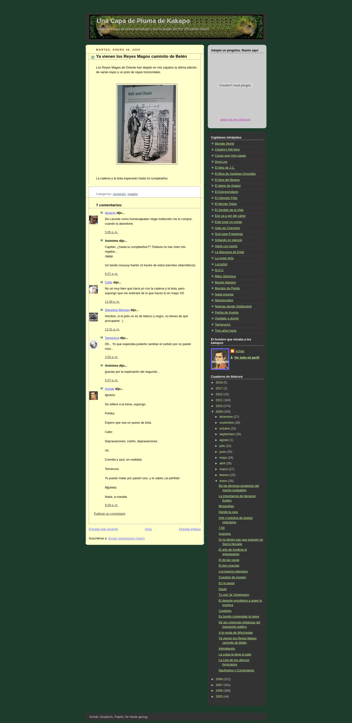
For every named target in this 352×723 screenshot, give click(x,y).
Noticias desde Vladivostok (233, 306)
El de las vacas (229, 560)
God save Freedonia (229, 234)
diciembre (227, 417)
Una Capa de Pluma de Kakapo (143, 20)
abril (223, 463)
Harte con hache (226, 246)
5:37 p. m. (111, 380)
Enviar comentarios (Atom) (126, 538)
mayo (224, 457)
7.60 (222, 528)
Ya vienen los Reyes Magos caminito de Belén (141, 56)
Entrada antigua (190, 529)
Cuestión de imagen (232, 577)
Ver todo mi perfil (246, 357)
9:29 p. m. (111, 505)
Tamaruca (112, 338)
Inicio (148, 529)
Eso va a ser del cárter (230, 216)
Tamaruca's (223, 324)
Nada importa (224, 294)
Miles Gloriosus (225, 276)
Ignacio (110, 213)
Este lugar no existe (228, 222)
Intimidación (227, 648)
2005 (220, 696)
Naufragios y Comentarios (236, 670)
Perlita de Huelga (227, 312)
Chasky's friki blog (227, 149)
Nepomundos (224, 300)
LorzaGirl (221, 264)
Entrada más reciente (103, 529)
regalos (133, 194)
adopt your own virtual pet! (235, 119)
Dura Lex (221, 161)
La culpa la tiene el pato (235, 654)
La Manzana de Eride (229, 252)
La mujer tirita (224, 258)
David (223, 589)
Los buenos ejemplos (233, 571)
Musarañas (226, 506)
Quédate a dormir (227, 318)
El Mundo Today (226, 204)
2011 (220, 400)
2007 (220, 685)
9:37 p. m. (111, 274)
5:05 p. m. (111, 232)
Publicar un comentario (109, 513)
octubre (225, 428)
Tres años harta (225, 330)
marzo (224, 469)
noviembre (227, 422)
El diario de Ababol (228, 185)
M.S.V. (219, 270)
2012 (220, 394)
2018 (220, 382)
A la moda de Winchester (236, 632)
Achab (109, 389)
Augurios (225, 534)
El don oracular (229, 565)
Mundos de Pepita (227, 288)
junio (223, 452)
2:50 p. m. (111, 357)
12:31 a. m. (112, 329)
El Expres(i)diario (226, 192)
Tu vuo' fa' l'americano (234, 594)
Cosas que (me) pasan (230, 155)
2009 (220, 411)
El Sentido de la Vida (229, 210)
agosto (225, 440)
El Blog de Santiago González (235, 173)
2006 (220, 690)
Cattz (108, 282)
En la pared (227, 583)
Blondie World (224, 143)
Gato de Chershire (227, 228)
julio (223, 446)
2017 (220, 388)
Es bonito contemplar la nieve (239, 616)
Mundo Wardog (225, 282)
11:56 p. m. (112, 301)
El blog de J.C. (225, 167)
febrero (225, 475)
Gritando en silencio (228, 240)
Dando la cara (228, 512)
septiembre (228, 434)
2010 (220, 406)
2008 (220, 679)
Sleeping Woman (117, 310)
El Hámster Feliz (226, 198)
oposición (119, 194)
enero (224, 481)
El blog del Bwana (227, 180)
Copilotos (225, 611)
